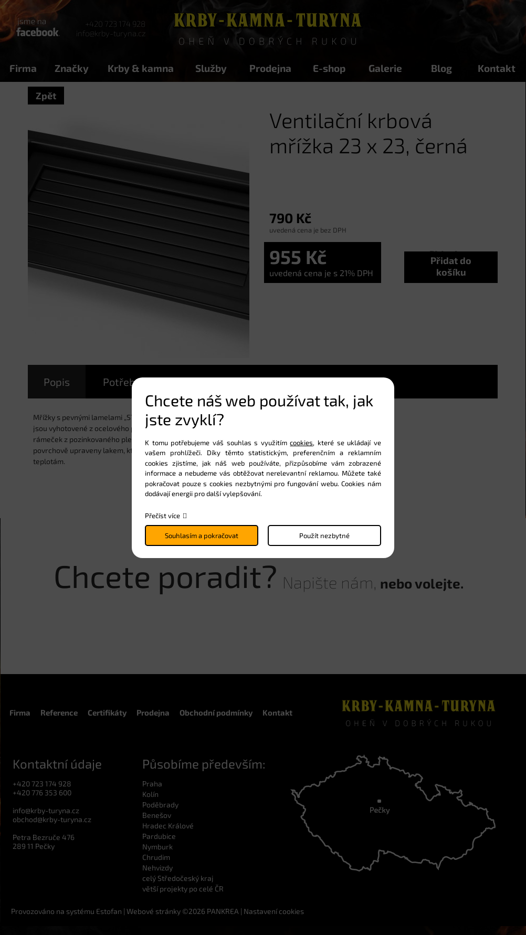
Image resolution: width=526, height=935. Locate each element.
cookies (301, 442)
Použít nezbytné (324, 535)
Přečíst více (162, 515)
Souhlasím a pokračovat (201, 535)
